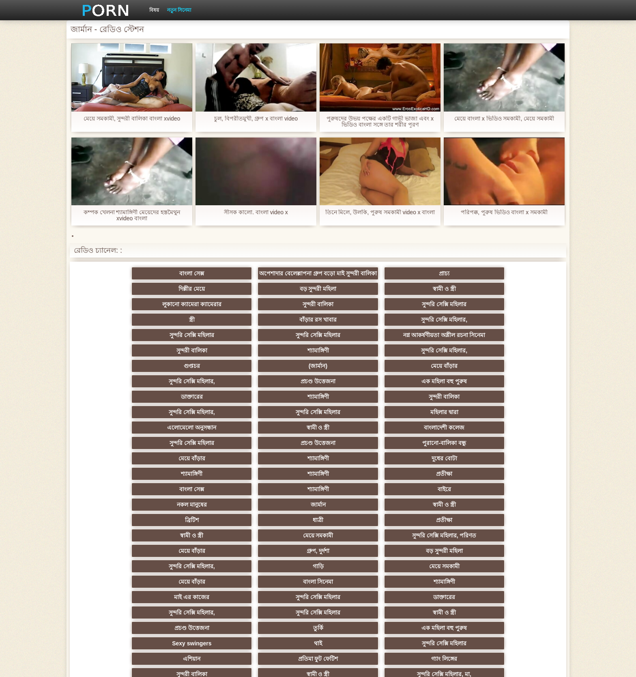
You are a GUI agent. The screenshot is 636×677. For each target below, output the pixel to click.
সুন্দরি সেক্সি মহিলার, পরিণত (516, 421)
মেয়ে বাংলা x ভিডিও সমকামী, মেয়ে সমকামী (504, 119)
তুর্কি (437, 467)
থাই (199, 482)
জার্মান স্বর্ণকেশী (437, 529)
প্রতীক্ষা (517, 390)
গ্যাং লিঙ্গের (517, 482)
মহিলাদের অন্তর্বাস (357, 498)
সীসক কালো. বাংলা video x (256, 212)
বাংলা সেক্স (119, 285)
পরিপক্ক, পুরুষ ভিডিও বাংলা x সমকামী (504, 212)
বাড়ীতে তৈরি (437, 498)
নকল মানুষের (358, 405)
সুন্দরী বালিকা (198, 301)
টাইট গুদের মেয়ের (199, 575)
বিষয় (154, 10)
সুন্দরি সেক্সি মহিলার (278, 301)
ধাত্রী (198, 421)
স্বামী (357, 590)
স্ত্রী (358, 301)
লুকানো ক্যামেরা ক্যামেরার (119, 301)
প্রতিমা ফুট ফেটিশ (437, 482)
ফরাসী (516, 560)
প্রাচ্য (278, 285)
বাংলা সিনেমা (199, 452)
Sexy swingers (119, 482)
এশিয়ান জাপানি (516, 544)
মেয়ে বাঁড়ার (278, 344)
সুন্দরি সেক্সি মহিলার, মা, (278, 498)
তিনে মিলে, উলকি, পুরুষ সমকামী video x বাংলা (380, 212)
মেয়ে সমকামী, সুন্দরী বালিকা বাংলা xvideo (132, 119)
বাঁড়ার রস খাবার (437, 301)
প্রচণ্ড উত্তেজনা (437, 344)
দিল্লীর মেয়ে (357, 285)
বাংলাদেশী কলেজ (278, 375)
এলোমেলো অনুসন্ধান (119, 375)
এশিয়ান (357, 482)
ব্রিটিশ (119, 421)
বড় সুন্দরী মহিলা (437, 285)
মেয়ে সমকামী (437, 421)
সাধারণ (199, 529)
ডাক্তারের (119, 359)
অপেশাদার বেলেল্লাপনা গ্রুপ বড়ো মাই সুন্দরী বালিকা (198, 275)
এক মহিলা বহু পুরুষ (516, 344)
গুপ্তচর (119, 344)
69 (437, 560)
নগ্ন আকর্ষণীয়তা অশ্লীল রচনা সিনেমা (278, 318)
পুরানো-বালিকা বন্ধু (517, 375)
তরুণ (199, 544)
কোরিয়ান (119, 575)
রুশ (357, 575)
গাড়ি (437, 436)
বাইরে (278, 405)
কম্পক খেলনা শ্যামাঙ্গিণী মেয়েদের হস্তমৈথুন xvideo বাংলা (132, 215)
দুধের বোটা (278, 390)
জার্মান (437, 405)
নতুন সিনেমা (179, 10)
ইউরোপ (119, 513)
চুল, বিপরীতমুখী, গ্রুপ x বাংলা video (256, 119)
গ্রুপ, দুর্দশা (199, 436)
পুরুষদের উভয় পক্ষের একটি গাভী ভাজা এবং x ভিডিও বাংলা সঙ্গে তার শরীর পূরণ (380, 122)
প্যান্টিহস (119, 544)
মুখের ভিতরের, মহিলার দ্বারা (278, 575)
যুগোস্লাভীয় (357, 560)
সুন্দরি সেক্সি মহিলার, (517, 301)
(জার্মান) (198, 344)
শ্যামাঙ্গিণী (437, 328)
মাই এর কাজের (358, 452)
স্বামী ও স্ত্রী (516, 285)
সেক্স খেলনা (437, 575)
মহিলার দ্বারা (517, 359)
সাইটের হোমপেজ (461, 664)
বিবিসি (198, 513)
